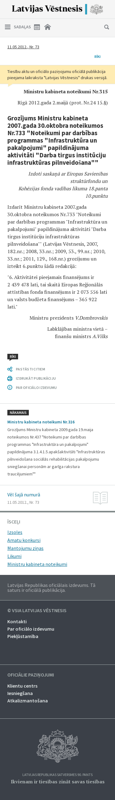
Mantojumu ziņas (25, 548)
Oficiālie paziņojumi (30, 675)
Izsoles (14, 532)
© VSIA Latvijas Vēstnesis (37, 610)
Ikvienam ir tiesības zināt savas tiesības (58, 781)
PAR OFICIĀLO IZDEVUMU (36, 387)
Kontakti (17, 621)
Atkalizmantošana (27, 700)
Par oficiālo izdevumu (30, 629)
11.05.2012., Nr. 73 (23, 47)
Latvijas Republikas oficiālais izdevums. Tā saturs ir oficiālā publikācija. (51, 587)
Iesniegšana (20, 693)
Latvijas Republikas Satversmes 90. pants (57, 775)
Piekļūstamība (22, 636)
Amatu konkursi (23, 540)
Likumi (14, 556)
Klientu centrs (22, 686)
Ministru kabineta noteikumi (37, 564)
